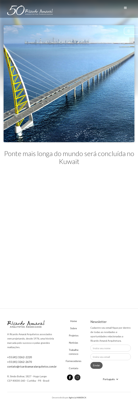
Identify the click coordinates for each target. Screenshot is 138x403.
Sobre (73, 328)
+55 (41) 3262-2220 (19, 357)
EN (133, 41)
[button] (131, 31)
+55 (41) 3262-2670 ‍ (19, 361)
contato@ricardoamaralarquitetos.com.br (32, 366)
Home (73, 321)
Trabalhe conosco (74, 351)
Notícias (73, 342)
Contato (73, 368)
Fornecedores (73, 361)
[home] (30, 12)
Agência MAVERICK (77, 397)
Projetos (74, 335)
